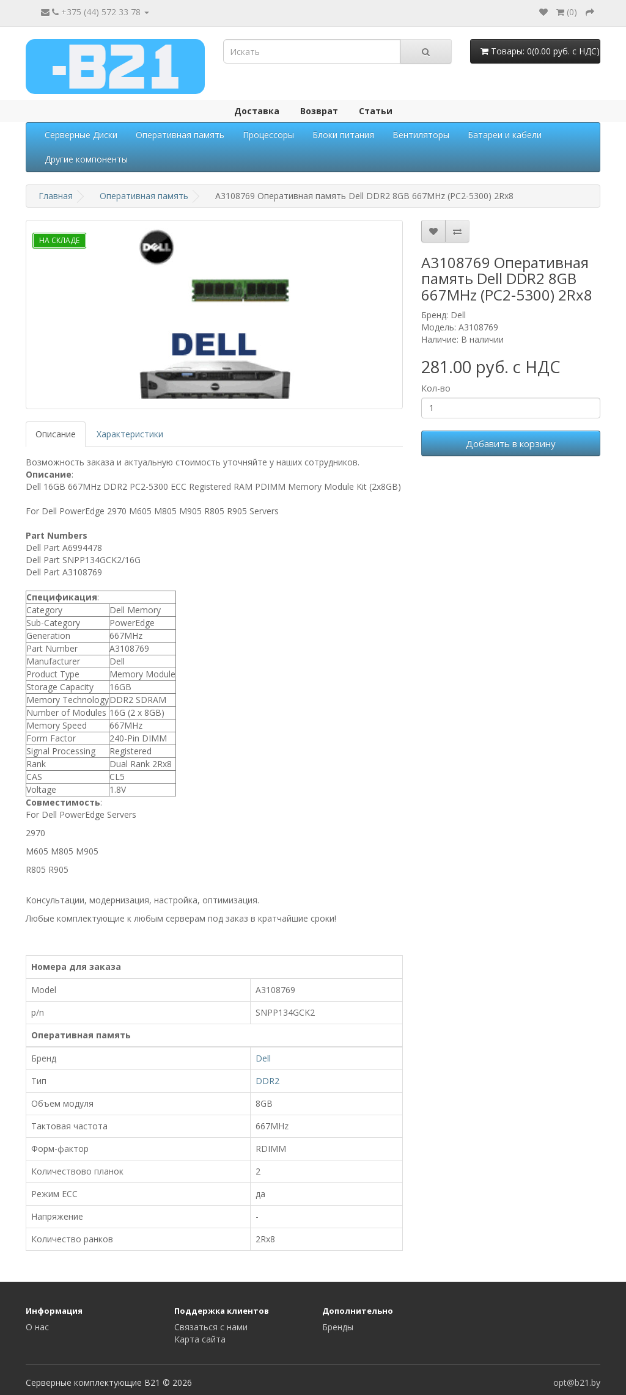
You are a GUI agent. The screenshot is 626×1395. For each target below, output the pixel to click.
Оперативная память (180, 134)
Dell (263, 1058)
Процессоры (268, 134)
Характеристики (130, 434)
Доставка (256, 111)
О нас (37, 1327)
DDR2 (267, 1081)
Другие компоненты (86, 159)
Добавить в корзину (511, 443)
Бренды (337, 1327)
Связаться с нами (211, 1327)
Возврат (319, 111)
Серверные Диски (81, 134)
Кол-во (436, 388)
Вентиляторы (420, 134)
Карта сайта (200, 1339)
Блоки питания (343, 134)
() (566, 12)
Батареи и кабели (505, 134)
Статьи (375, 111)
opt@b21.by (576, 1382)
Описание (55, 434)
